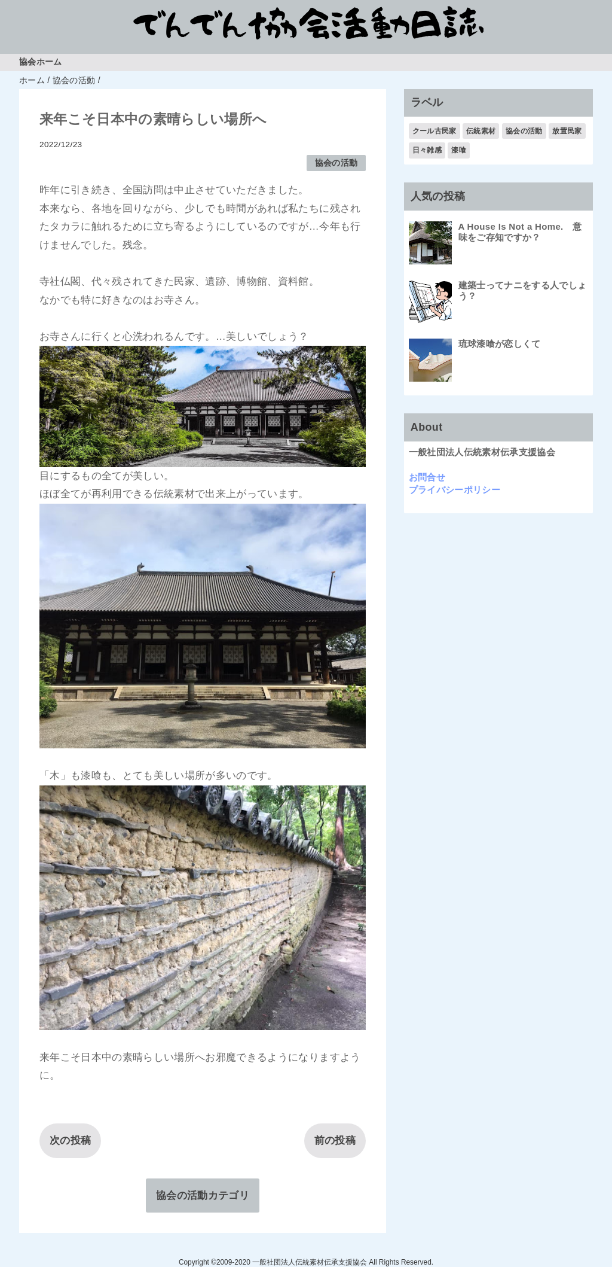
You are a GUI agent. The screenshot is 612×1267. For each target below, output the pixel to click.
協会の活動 (336, 163)
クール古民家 (434, 131)
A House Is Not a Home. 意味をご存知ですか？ (520, 231)
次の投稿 (70, 1140)
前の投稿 (335, 1140)
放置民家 (567, 131)
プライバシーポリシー (454, 490)
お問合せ (427, 477)
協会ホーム (40, 61)
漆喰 (458, 150)
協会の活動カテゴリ (202, 1195)
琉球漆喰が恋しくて (499, 344)
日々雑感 (427, 150)
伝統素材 (480, 131)
